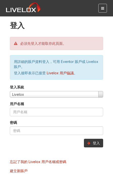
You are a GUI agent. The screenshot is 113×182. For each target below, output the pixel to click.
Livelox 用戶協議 (60, 73)
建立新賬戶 (19, 171)
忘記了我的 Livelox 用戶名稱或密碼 (38, 162)
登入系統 (17, 87)
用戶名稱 (17, 104)
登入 (93, 143)
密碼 (13, 122)
